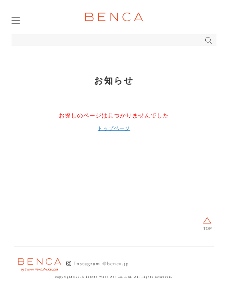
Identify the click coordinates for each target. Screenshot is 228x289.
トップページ (114, 128)
